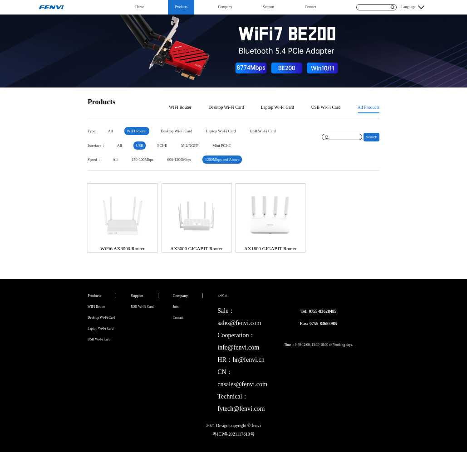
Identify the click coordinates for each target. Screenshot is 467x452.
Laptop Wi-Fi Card (277, 107)
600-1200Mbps (179, 159)
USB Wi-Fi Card (325, 107)
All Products (368, 107)
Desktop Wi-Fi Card (226, 107)
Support (268, 7)
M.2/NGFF (189, 145)
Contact (310, 7)
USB (139, 145)
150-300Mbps (142, 159)
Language (408, 7)
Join (176, 307)
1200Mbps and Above (222, 159)
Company (225, 7)
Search (371, 137)
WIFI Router (180, 107)
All (110, 131)
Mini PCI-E (221, 145)
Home (139, 7)
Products (181, 7)
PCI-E (162, 145)
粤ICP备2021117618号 (233, 434)
